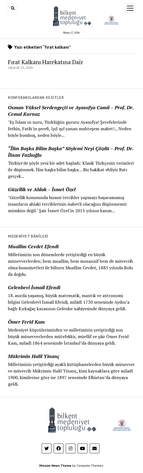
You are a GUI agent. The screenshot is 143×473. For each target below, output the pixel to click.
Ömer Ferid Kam (26, 321)
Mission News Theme (55, 465)
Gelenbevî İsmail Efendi (34, 287)
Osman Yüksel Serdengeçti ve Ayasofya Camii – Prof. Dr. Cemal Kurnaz (70, 110)
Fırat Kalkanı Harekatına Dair (45, 62)
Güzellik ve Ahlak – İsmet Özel (41, 189)
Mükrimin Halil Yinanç (33, 356)
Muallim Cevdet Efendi (33, 246)
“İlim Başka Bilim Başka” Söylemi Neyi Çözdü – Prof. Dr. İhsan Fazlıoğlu (70, 151)
